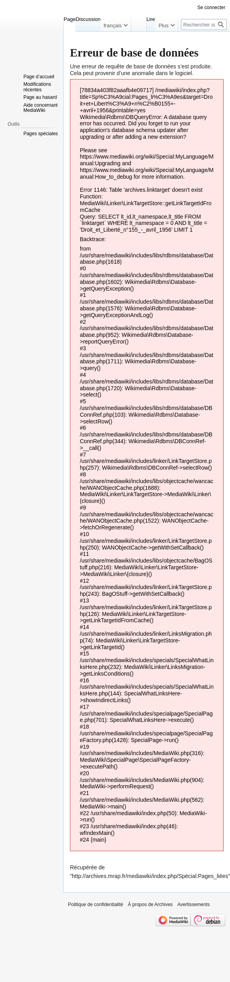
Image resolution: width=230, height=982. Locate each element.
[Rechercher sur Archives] (204, 24)
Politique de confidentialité (95, 904)
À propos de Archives (150, 904)
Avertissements (193, 904)
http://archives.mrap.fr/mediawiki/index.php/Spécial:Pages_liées (150, 876)
